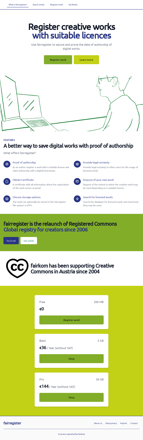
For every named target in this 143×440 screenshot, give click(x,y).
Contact (134, 423)
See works (28, 240)
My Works (73, 4)
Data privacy (111, 423)
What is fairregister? (18, 4)
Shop (71, 358)
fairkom (81, 434)
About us (98, 423)
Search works (38, 4)
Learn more (86, 59)
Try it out (11, 240)
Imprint (123, 423)
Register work (56, 4)
